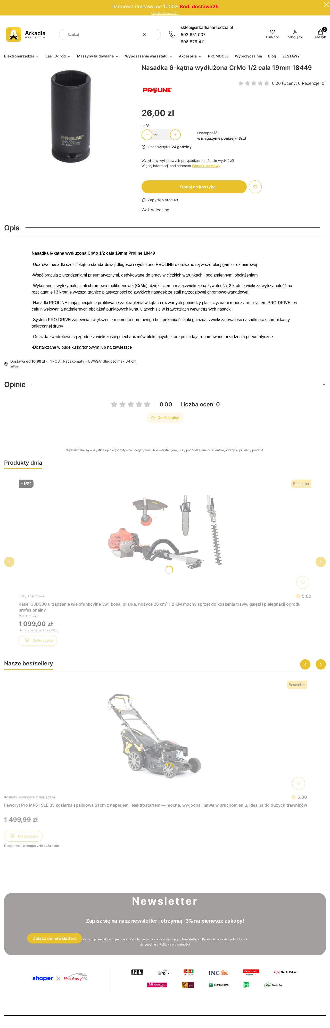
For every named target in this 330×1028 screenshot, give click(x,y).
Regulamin (137, 939)
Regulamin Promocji (165, 13)
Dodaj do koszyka (198, 186)
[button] (155, 34)
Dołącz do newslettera (54, 938)
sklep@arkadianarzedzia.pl (207, 27)
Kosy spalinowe (31, 596)
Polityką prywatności (174, 944)
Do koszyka (38, 641)
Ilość (145, 125)
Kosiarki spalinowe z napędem (29, 797)
